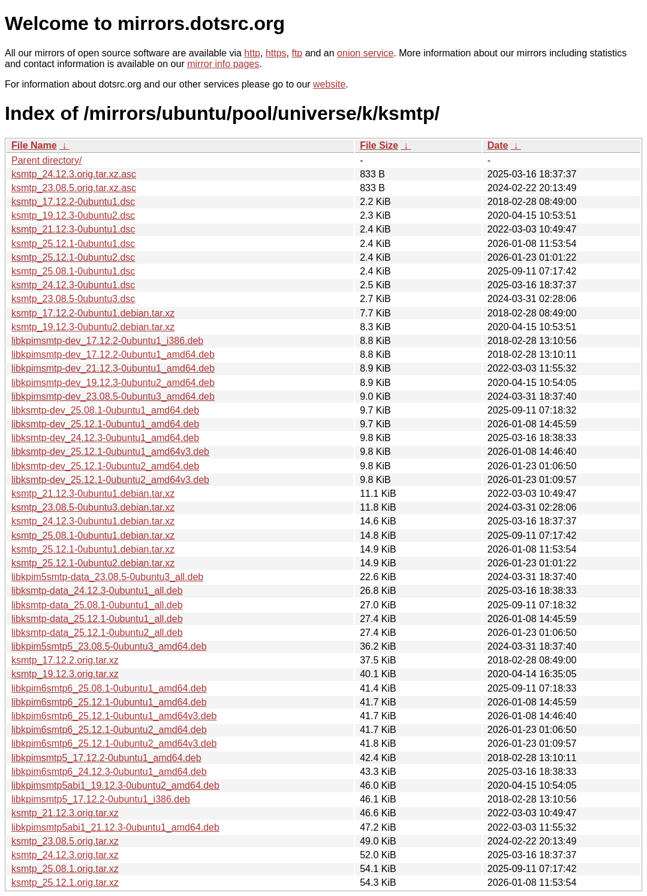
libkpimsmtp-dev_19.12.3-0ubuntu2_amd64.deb (113, 383)
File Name (34, 145)
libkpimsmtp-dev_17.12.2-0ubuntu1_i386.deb (107, 341)
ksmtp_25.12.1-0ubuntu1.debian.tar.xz (92, 549)
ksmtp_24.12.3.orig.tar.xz (65, 855)
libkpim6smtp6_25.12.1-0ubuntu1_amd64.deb (109, 702)
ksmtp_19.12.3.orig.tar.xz (65, 674)
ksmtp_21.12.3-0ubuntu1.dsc (73, 229)
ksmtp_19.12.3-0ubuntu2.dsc (73, 215)
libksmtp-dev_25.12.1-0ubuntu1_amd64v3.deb (110, 452)
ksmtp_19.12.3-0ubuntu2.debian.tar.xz (92, 327)
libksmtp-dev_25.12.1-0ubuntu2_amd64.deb (105, 466)
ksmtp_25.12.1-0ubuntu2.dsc (73, 257)
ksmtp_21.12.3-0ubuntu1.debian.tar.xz (92, 493)
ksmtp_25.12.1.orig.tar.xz (65, 882)
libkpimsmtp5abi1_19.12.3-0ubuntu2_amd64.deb (115, 785)
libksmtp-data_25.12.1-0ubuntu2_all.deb (97, 632)
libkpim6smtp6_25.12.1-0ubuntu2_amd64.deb (109, 730)
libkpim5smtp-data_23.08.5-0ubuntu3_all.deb (107, 577)
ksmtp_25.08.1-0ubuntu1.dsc (73, 271)
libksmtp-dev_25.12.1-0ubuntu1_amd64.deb (105, 424)
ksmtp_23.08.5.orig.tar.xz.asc (73, 188)
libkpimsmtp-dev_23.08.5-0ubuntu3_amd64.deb (113, 396)
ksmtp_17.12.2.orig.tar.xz (65, 660)
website (329, 84)
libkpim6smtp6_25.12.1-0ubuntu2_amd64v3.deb (113, 743)
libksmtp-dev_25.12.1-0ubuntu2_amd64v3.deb (110, 480)
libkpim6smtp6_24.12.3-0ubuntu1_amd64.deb (109, 772)
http (252, 53)
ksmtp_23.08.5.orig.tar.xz (65, 841)
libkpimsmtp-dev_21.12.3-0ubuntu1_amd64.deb (113, 368)
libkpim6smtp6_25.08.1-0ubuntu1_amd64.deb (109, 688)
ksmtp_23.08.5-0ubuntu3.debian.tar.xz (92, 507)
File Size (379, 145)
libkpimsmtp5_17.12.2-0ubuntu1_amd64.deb (106, 758)
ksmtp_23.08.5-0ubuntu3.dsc (73, 299)
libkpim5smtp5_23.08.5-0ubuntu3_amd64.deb (109, 646)
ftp (296, 53)
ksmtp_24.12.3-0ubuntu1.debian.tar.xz (92, 521)
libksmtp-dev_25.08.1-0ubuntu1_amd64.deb (105, 410)
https (276, 53)
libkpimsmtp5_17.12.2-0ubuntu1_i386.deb (100, 799)
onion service (365, 53)
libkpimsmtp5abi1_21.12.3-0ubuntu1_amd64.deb (115, 827)
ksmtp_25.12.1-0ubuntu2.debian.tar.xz (92, 563)
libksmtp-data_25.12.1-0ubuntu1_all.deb (97, 619)
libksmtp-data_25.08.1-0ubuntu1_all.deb (97, 605)
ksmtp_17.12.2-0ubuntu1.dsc (73, 202)
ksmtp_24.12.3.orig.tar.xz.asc (73, 174)
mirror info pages (223, 64)
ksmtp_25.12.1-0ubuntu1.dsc (73, 244)
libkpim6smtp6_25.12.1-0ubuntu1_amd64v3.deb (113, 716)
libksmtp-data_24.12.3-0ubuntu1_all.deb (97, 591)
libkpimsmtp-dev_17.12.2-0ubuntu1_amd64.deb (113, 354)
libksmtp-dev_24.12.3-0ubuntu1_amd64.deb (105, 438)
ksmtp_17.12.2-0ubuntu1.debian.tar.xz (92, 313)
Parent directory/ (46, 160)
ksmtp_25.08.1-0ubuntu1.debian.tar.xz (92, 535)
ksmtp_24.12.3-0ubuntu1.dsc (73, 285)
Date (497, 145)
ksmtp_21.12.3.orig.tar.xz (65, 813)
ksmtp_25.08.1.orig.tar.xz (65, 869)
